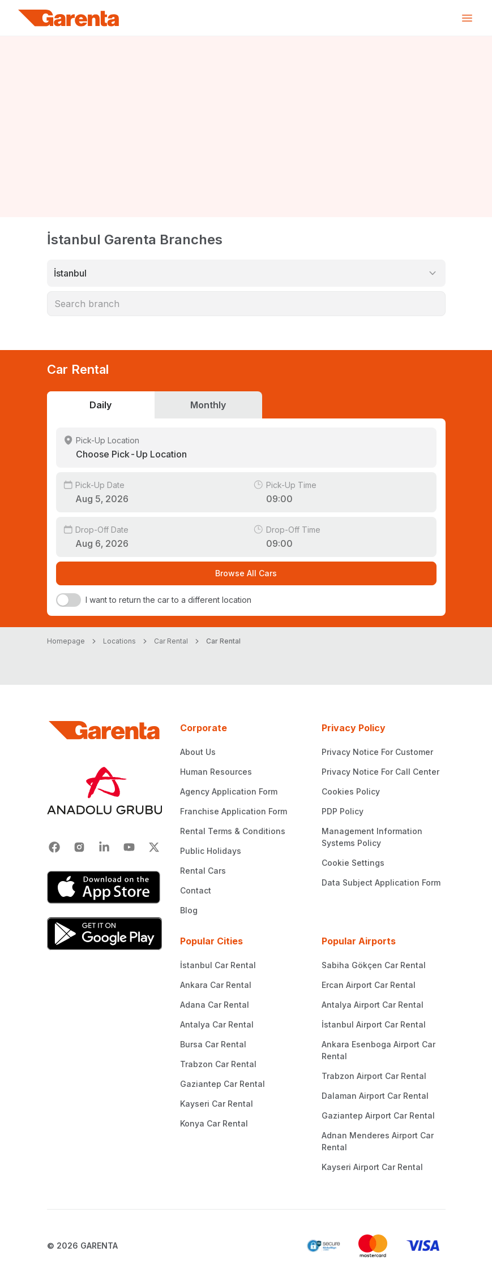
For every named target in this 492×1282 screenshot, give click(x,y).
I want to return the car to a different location (168, 600)
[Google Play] (104, 933)
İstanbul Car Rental (218, 965)
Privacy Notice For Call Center (380, 771)
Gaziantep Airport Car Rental (378, 1115)
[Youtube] (129, 847)
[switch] (68, 600)
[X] (154, 847)
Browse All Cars (246, 573)
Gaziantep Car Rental (222, 1084)
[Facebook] (54, 847)
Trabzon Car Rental (218, 1064)
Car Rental (171, 641)
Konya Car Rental (214, 1123)
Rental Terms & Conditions (232, 831)
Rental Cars (203, 870)
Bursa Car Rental (213, 1044)
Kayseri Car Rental (216, 1103)
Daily (100, 405)
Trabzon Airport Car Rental (374, 1076)
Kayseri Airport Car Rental (372, 1167)
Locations (119, 641)
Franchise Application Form (233, 811)
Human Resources (216, 771)
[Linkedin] (104, 847)
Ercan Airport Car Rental (369, 985)
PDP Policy (342, 811)
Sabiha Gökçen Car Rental (374, 965)
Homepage (66, 641)
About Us (198, 752)
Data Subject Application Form (381, 882)
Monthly (208, 405)
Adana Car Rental (214, 1004)
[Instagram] (79, 847)
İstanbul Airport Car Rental (374, 1024)
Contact (195, 890)
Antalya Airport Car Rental (372, 1004)
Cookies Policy (351, 791)
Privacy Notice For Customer (377, 752)
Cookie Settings (353, 862)
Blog (189, 910)
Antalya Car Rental (217, 1024)
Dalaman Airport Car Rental (375, 1095)
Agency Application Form (228, 791)
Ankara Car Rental (215, 985)
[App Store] (104, 887)
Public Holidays (210, 851)
